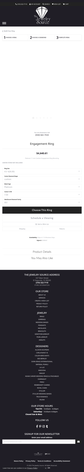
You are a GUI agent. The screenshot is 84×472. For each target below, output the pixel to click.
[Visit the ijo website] (47, 454)
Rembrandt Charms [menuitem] (42, 385)
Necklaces (42, 328)
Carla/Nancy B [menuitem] (42, 353)
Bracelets (42, 331)
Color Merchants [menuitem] (42, 356)
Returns (62, 229)
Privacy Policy (42, 304)
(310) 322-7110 (42, 135)
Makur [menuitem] (42, 373)
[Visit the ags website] (38, 454)
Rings (42, 316)
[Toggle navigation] (4, 23)
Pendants (42, 325)
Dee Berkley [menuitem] (42, 358)
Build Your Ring (9, 31)
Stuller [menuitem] (42, 391)
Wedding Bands (42, 322)
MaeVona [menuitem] (42, 370)
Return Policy (42, 307)
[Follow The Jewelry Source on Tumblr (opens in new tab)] (47, 426)
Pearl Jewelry (42, 337)
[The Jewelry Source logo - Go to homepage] (42, 15)
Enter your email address (42, 437)
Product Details (42, 252)
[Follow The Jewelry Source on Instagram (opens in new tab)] (43, 426)
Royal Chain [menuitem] (42, 388)
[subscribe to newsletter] (78, 442)
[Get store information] (42, 285)
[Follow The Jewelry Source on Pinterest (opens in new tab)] (40, 426)
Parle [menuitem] (42, 382)
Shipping (22, 229)
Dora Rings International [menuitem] (42, 361)
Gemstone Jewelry (42, 334)
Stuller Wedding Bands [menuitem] (41, 394)
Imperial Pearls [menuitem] (42, 364)
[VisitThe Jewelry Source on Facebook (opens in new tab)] (37, 426)
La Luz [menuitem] (42, 367)
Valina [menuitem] (42, 400)
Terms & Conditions (44, 461)
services (42, 298)
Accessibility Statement (62, 461)
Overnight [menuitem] (42, 379)
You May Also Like (42, 258)
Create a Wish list (42, 301)
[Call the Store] (42, 282)
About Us (42, 295)
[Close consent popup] (45, 468)
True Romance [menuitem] (42, 397)
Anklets (42, 340)
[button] (34, 4)
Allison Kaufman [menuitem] (42, 350)
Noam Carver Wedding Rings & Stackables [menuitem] (42, 376)
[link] (21, 4)
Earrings (42, 319)
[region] (42, 88)
